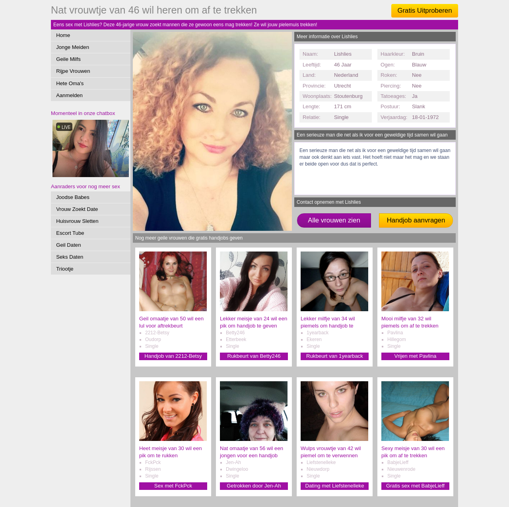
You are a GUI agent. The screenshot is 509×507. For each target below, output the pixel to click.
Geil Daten (68, 245)
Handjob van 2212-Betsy (173, 356)
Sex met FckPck (173, 486)
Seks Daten (69, 257)
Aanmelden (69, 95)
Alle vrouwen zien (334, 220)
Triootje (64, 269)
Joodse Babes (72, 197)
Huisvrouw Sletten (77, 221)
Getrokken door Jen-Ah (254, 486)
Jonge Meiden (72, 47)
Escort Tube (70, 233)
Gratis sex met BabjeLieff (415, 486)
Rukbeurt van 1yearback (334, 356)
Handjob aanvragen (416, 220)
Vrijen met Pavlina (415, 356)
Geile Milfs (68, 59)
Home (63, 35)
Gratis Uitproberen (424, 10)
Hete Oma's (70, 83)
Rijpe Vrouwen (73, 71)
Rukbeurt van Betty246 (253, 356)
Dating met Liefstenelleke (334, 486)
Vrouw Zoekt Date (77, 209)
